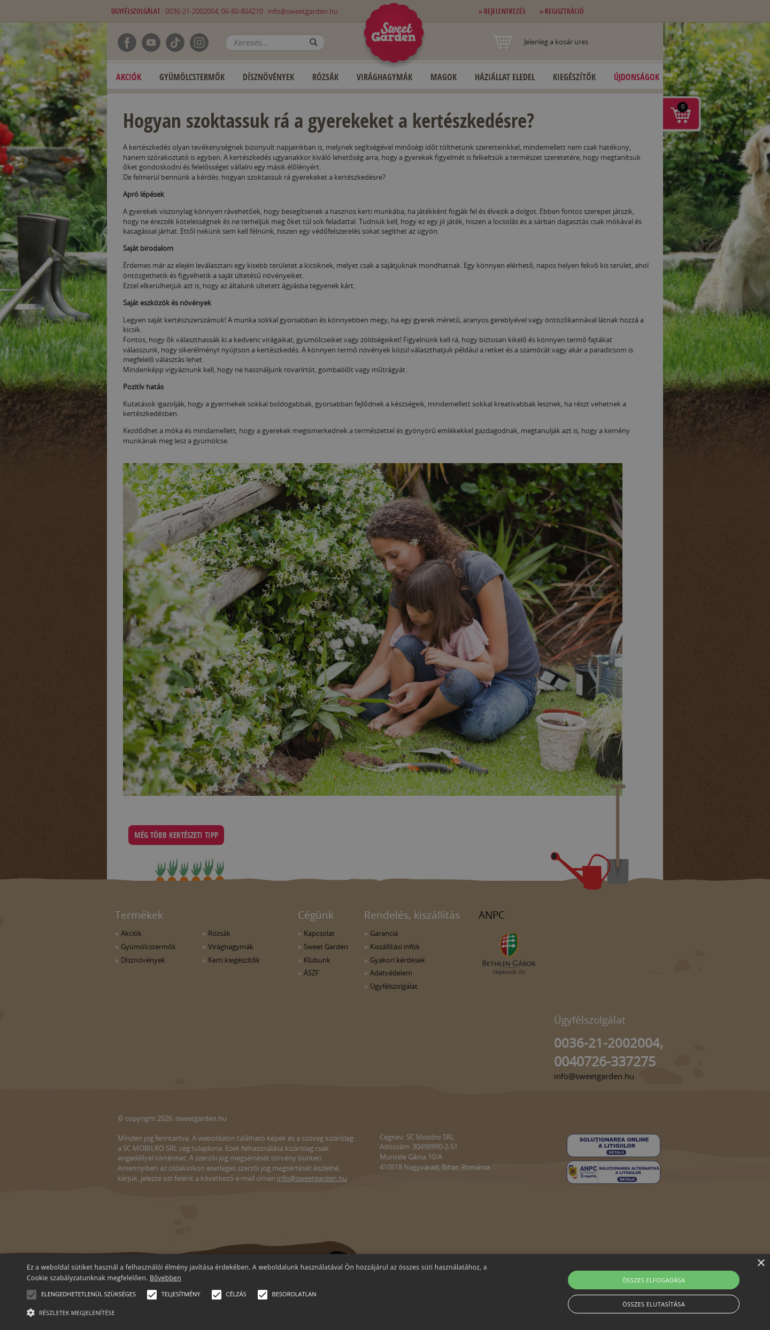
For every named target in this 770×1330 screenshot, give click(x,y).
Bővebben (165, 1277)
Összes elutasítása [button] (653, 1304)
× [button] (761, 1263)
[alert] (385, 665)
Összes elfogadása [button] (654, 1280)
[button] (31, 1294)
